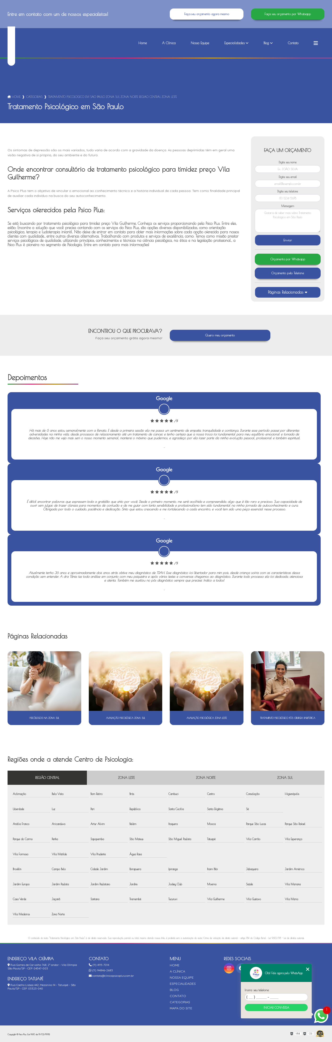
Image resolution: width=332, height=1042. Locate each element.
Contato (293, 43)
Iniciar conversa (276, 1007)
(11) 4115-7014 (99, 965)
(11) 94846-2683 (101, 970)
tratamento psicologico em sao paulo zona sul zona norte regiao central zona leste (112, 96)
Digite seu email (288, 176)
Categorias (34, 96)
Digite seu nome (288, 162)
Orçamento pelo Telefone (287, 273)
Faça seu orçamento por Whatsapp (287, 14)
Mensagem (287, 206)
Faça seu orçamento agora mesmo (206, 14)
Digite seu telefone (287, 191)
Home (142, 43)
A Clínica (169, 43)
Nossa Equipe (200, 43)
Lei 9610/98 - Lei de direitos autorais (286, 938)
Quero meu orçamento (220, 335)
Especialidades (234, 43)
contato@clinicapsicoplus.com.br (111, 975)
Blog (266, 43)
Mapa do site (181, 1008)
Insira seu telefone (257, 990)
